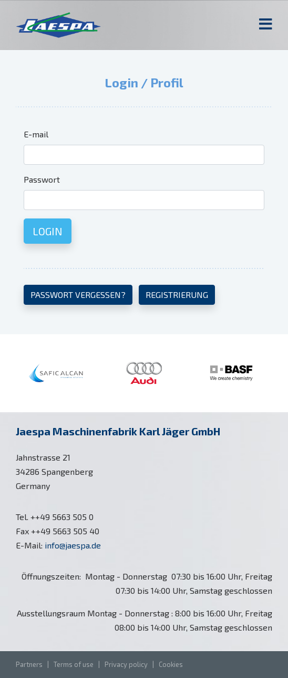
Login (48, 231)
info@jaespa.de (73, 545)
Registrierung (177, 295)
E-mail (36, 134)
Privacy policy (126, 664)
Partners (29, 664)
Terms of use (74, 664)
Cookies (171, 664)
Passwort (42, 179)
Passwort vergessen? (78, 295)
